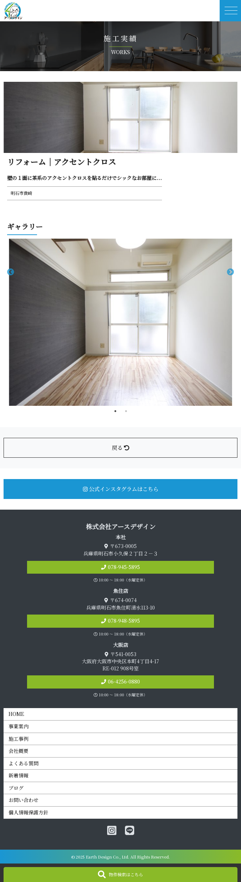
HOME (16, 713)
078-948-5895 (124, 620)
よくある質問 (23, 763)
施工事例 (18, 738)
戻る (120, 447)
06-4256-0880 (124, 681)
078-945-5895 (124, 566)
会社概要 (18, 750)
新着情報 (18, 775)
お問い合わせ (23, 799)
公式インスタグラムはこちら (120, 489)
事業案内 (18, 726)
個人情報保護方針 (28, 812)
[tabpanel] (120, 322)
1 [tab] (115, 411)
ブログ (16, 787)
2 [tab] (126, 411)
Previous (10, 272)
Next (230, 272)
